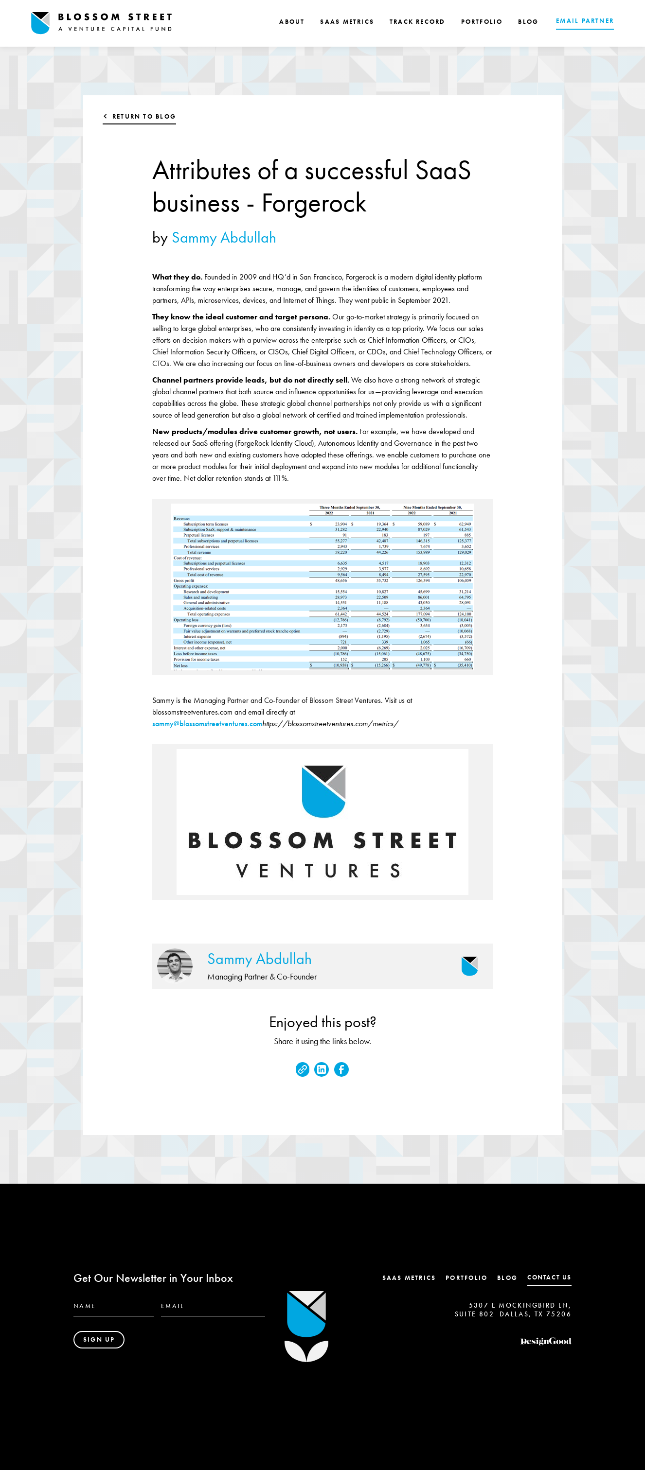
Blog (507, 1278)
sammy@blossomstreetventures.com (207, 723)
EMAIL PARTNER (585, 21)
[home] (101, 23)
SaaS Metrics (409, 1278)
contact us (549, 1277)
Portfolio (466, 1278)
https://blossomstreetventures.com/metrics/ (330, 723)
